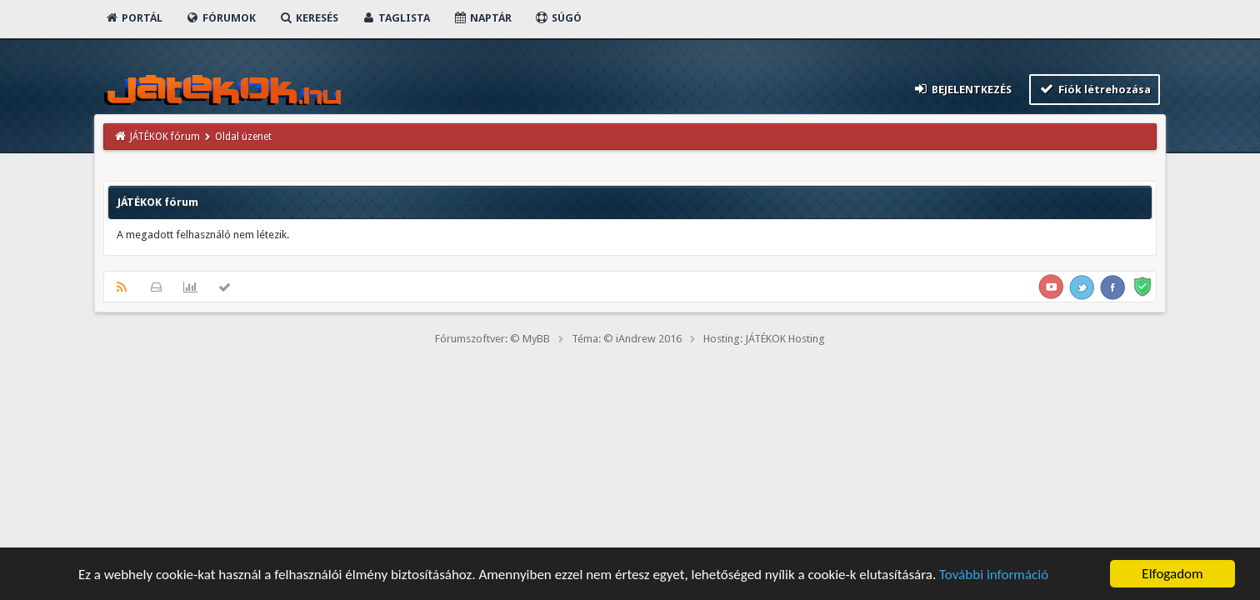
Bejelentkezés (962, 89)
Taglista (395, 18)
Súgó (558, 18)
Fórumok (220, 18)
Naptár (482, 18)
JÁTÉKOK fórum (165, 136)
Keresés (308, 18)
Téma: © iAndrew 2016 (627, 338)
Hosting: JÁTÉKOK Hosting (764, 338)
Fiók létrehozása (1094, 89)
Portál (133, 18)
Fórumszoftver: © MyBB (492, 338)
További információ (993, 577)
